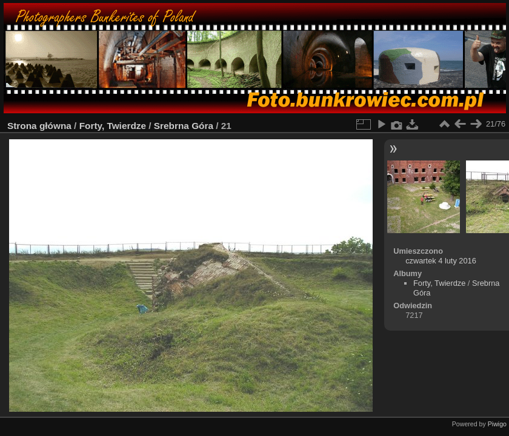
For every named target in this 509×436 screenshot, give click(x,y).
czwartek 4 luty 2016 (440, 260)
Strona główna (39, 126)
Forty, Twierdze (112, 126)
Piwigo (497, 424)
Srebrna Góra (183, 126)
